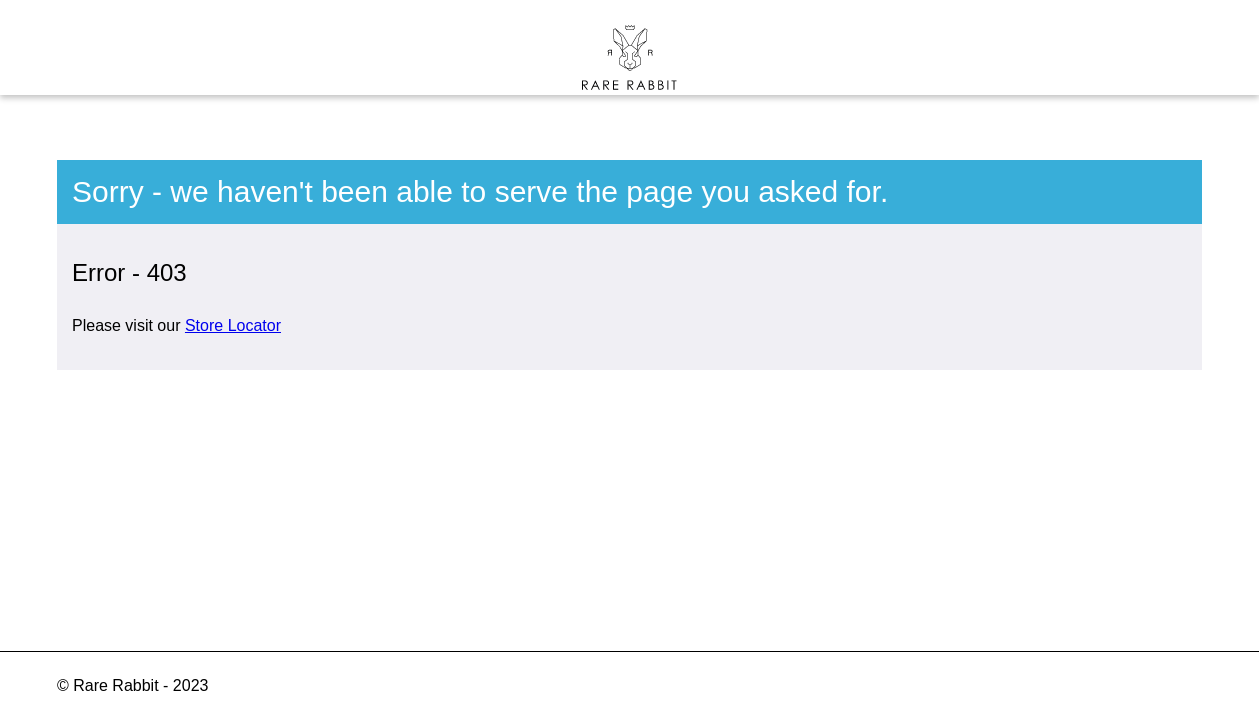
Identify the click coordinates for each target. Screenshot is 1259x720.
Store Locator (233, 325)
